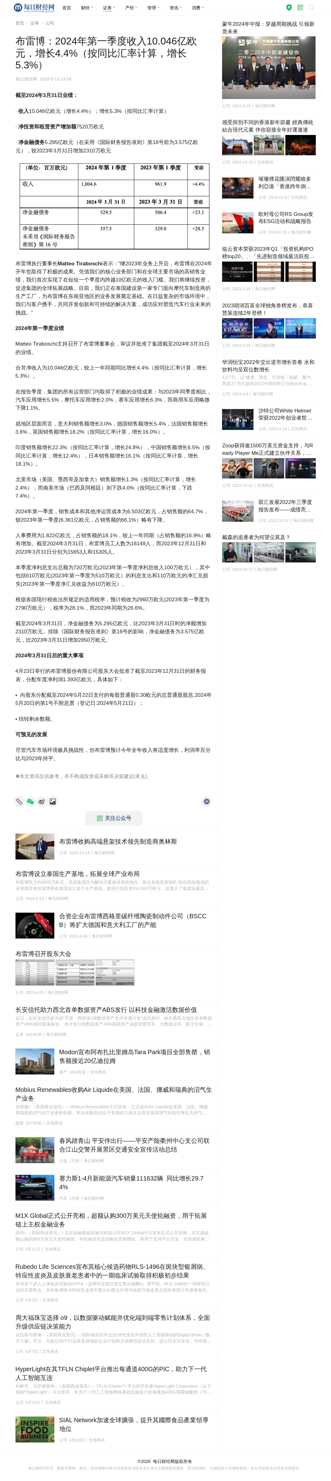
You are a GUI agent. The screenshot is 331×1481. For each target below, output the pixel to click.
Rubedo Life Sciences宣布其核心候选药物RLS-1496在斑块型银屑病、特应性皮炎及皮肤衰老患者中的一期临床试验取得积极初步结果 (112, 1271)
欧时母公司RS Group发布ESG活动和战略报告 (286, 218)
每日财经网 (164, 1461)
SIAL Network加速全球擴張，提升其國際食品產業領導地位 (134, 1424)
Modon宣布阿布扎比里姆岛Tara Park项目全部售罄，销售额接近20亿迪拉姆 (134, 1056)
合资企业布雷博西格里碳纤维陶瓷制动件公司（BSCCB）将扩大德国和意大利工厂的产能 (133, 920)
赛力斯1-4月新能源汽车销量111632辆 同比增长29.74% (131, 1182)
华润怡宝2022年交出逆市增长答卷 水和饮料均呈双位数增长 (268, 366)
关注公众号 (114, 818)
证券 (34, 23)
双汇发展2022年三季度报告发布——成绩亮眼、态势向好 (285, 506)
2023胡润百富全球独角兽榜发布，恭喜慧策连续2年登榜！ (267, 309)
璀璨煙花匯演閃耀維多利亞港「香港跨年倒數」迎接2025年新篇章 (285, 183)
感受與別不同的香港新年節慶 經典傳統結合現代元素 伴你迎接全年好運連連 (267, 126)
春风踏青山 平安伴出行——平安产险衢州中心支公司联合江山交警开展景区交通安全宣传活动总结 (134, 1145)
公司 (50, 23)
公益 (63, 1160)
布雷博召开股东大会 (43, 953)
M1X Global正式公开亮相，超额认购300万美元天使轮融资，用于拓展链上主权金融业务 (111, 1220)
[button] (87, 8)
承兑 (140, 776)
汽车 (63, 1198)
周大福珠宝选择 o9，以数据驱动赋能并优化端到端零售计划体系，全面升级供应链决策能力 (113, 1322)
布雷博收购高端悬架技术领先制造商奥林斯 (118, 841)
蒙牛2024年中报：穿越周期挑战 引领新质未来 (268, 28)
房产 (63, 1072)
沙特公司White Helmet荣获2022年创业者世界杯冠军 (285, 415)
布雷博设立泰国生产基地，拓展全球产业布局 (78, 873)
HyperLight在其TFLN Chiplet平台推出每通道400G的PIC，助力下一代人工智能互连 (111, 1373)
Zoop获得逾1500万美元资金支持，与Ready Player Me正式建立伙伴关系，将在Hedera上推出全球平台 (267, 450)
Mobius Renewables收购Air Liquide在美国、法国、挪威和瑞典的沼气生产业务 (114, 1094)
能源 (20, 1123)
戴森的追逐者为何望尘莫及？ (256, 537)
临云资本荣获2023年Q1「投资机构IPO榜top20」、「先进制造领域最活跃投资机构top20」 (268, 253)
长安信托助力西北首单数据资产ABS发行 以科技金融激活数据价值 (106, 1009)
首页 (20, 23)
